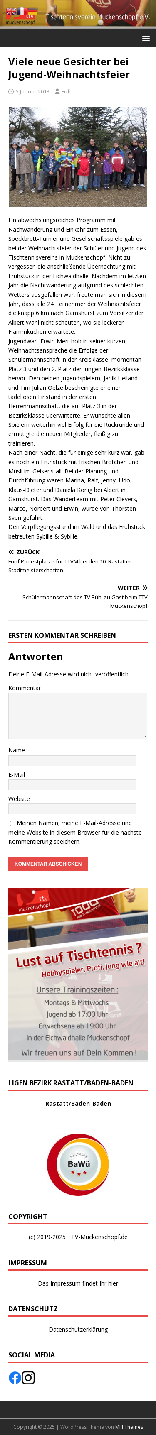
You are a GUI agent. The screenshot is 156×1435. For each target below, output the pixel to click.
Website (19, 799)
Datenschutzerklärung (78, 1329)
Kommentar (24, 688)
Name (16, 750)
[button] (144, 38)
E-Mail (16, 775)
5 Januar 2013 (33, 91)
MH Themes (129, 1426)
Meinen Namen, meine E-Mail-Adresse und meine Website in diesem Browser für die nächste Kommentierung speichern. (75, 832)
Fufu (67, 91)
